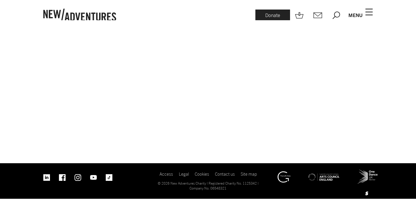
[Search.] (336, 15)
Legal (184, 174)
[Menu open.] (360, 15)
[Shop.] (299, 15)
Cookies (202, 174)
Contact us (225, 174)
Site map (249, 174)
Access (166, 174)
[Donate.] (272, 15)
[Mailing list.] (317, 15)
